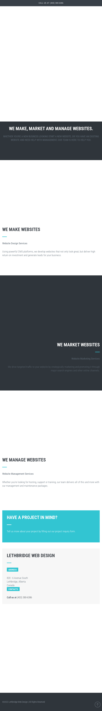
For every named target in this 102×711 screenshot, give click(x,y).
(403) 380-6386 (24, 597)
